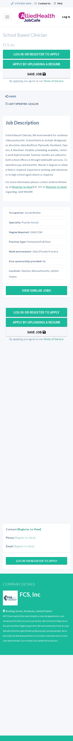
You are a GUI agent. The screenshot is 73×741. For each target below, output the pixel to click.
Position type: (17, 241)
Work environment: (20, 251)
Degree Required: (19, 232)
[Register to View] (22, 187)
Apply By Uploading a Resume (36, 64)
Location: (15, 271)
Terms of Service (53, 81)
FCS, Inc (30, 594)
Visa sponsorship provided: (25, 261)
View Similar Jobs (36, 290)
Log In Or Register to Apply (36, 54)
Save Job (36, 74)
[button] (10, 96)
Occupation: (16, 212)
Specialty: (15, 222)
